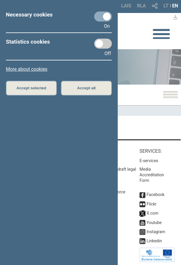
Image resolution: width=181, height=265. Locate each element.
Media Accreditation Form (152, 175)
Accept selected (31, 88)
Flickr (152, 204)
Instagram (156, 231)
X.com (152, 213)
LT (166, 6)
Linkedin (154, 240)
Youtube (154, 222)
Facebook (156, 194)
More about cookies (26, 69)
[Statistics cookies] (103, 44)
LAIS (126, 6)
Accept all (86, 88)
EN (175, 6)
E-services (149, 160)
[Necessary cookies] (103, 16)
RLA (141, 6)
